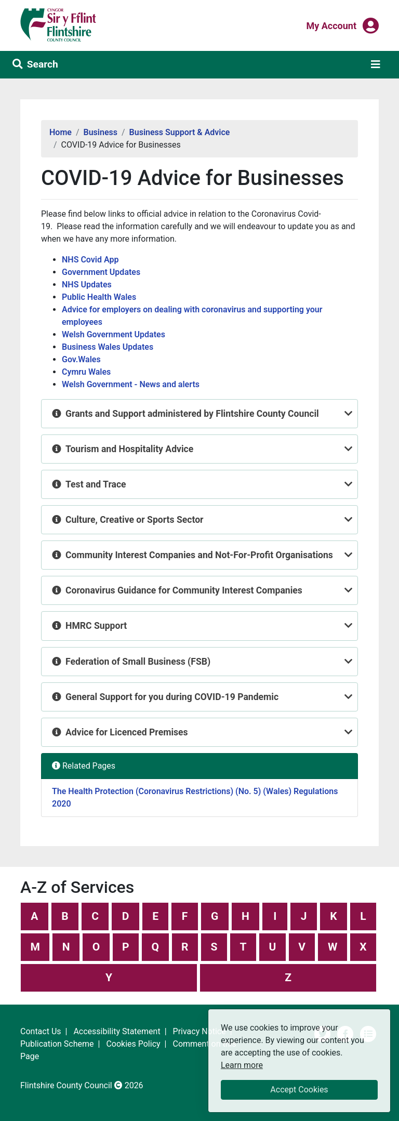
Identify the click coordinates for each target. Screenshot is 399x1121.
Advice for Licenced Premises (126, 732)
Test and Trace (95, 484)
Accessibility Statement (116, 1031)
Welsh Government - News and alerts (131, 384)
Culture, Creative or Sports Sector (134, 520)
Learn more (242, 1064)
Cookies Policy (133, 1044)
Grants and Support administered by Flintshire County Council (192, 413)
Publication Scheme (57, 1044)
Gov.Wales (81, 359)
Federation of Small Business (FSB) (137, 661)
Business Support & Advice (179, 132)
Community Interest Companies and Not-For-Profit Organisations (199, 555)
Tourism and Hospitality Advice (129, 449)
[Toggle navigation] (376, 64)
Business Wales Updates (107, 347)
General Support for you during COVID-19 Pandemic (171, 697)
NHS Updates (87, 284)
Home (60, 132)
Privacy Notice (199, 1031)
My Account (331, 25)
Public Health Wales (99, 297)
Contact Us (40, 1031)
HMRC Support (96, 626)
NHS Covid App (90, 260)
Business (100, 132)
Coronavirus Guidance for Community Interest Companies (183, 590)
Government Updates (101, 272)
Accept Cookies (299, 1089)
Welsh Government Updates (113, 334)
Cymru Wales (86, 372)
